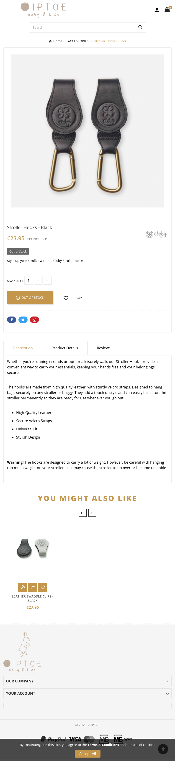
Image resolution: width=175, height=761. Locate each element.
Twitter (23, 320)
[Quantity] (28, 280)
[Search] (82, 27)
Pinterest (34, 320)
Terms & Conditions (103, 745)
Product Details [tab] (64, 347)
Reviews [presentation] (104, 347)
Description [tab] (23, 347)
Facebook (11, 320)
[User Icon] (157, 10)
